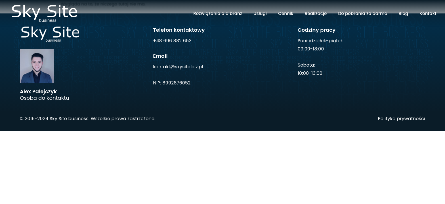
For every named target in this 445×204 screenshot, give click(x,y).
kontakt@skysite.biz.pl (178, 66)
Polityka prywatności (401, 118)
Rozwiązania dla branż (217, 13)
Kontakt (427, 13)
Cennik (285, 13)
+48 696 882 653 (172, 40)
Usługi (260, 13)
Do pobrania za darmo (362, 13)
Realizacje (316, 13)
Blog (403, 13)
